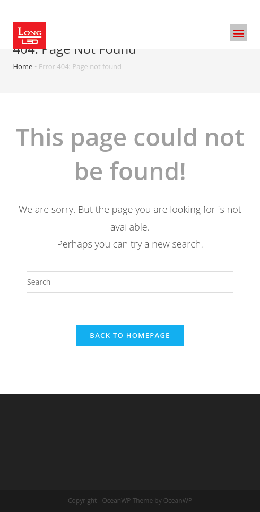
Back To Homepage (130, 335)
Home (23, 66)
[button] (238, 32)
